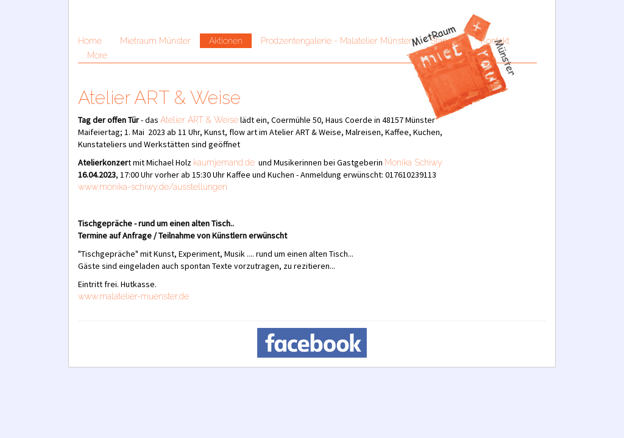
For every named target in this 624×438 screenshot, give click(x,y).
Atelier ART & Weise (199, 120)
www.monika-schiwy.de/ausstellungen (152, 187)
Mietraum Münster (155, 41)
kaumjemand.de (224, 162)
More (97, 55)
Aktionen (226, 41)
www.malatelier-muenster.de (133, 296)
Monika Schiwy (413, 162)
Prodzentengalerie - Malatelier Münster (336, 41)
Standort (446, 41)
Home (90, 41)
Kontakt (495, 41)
